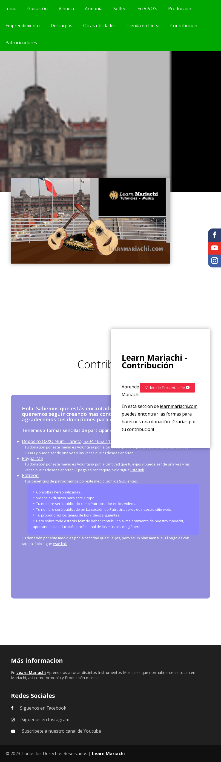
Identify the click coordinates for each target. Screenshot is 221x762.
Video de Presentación (167, 387)
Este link (137, 469)
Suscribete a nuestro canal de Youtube (61, 731)
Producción (179, 8)
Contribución (183, 25)
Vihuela (66, 8)
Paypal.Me (32, 458)
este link (60, 543)
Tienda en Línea (143, 25)
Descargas (61, 25)
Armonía (93, 8)
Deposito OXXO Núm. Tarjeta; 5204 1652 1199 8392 (74, 441)
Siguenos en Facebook (43, 708)
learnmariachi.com (178, 406)
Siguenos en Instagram (45, 719)
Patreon (30, 475)
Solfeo (120, 8)
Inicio (10, 8)
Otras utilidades (99, 25)
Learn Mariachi (108, 753)
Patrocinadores (21, 42)
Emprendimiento (22, 25)
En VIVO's (147, 8)
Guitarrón (37, 8)
